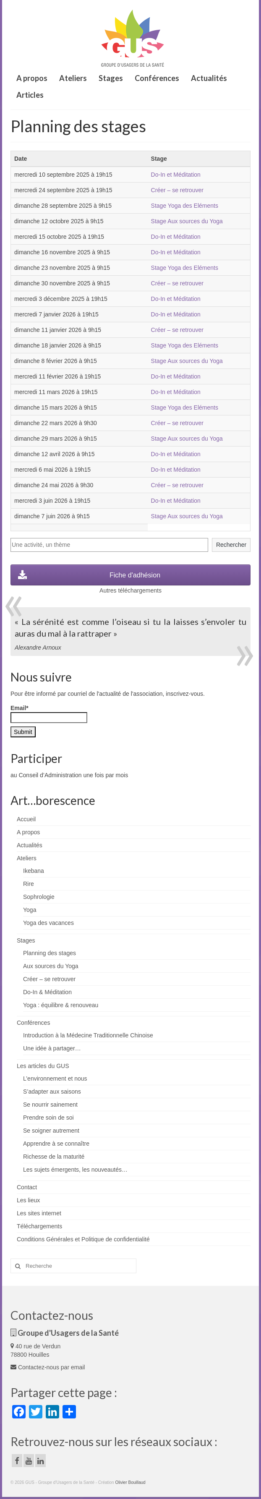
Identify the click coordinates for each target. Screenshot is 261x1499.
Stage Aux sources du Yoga (187, 221)
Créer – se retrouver (177, 190)
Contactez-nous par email (47, 1367)
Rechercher (231, 544)
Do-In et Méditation (176, 174)
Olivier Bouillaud (130, 1482)
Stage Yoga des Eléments (184, 205)
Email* (48, 714)
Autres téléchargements (130, 590)
